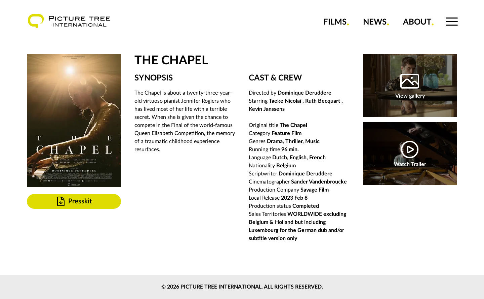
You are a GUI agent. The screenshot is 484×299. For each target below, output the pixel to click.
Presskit (73, 201)
